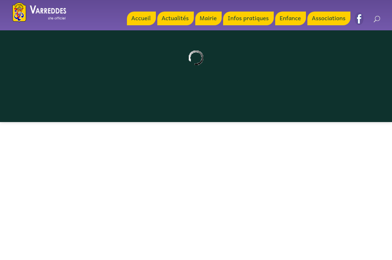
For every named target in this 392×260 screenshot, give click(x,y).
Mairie (208, 18)
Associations (328, 18)
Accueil (140, 18)
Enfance (290, 18)
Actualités (175, 18)
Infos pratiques (248, 18)
